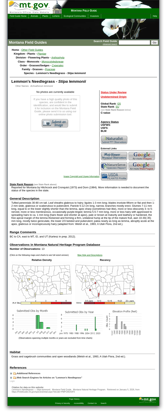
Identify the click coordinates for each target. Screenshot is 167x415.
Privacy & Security (62, 403)
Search (103, 403)
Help (155, 16)
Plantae (41, 53)
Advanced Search (110, 44)
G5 (119, 103)
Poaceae (50, 69)
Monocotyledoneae (52, 61)
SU (117, 106)
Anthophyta (57, 57)
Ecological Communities (75, 16)
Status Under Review (113, 92)
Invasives (94, 16)
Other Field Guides (32, 49)
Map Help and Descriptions (89, 255)
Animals (34, 16)
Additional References (25, 373)
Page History (74, 399)
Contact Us (92, 403)
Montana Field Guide (84, 10)
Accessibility (79, 403)
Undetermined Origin (113, 96)
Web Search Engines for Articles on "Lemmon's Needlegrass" (46, 377)
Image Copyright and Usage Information (82, 176)
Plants (45, 16)
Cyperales (57, 65)
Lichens (55, 16)
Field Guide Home (18, 16)
